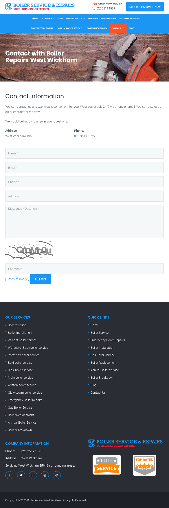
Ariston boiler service (22, 385)
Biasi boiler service (20, 370)
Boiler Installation (52, 18)
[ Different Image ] (17, 279)
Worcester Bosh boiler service (28, 347)
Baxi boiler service (20, 362)
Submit (40, 279)
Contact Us (118, 28)
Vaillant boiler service (22, 340)
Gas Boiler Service (129, 18)
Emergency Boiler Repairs (102, 18)
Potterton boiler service (23, 355)
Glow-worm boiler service (25, 392)
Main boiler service (20, 377)
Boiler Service (74, 18)
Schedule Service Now (145, 7)
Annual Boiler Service (69, 28)
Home (35, 18)
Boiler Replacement (42, 28)
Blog (131, 28)
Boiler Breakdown (97, 28)
